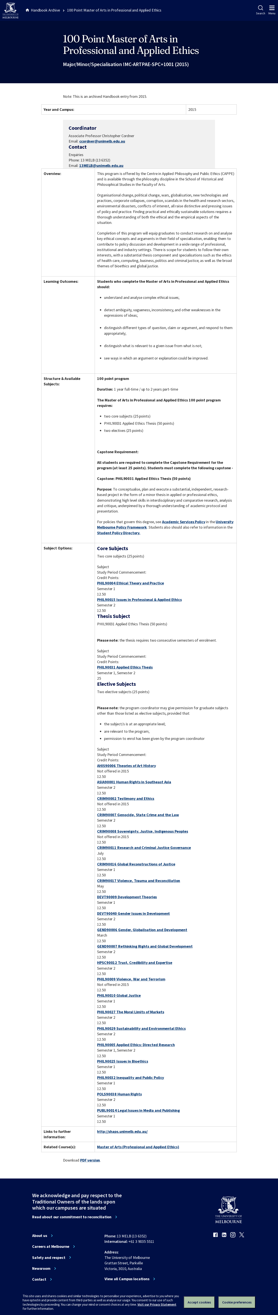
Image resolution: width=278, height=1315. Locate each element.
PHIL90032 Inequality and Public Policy (130, 1077)
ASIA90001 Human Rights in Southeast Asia (134, 781)
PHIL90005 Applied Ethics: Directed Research (136, 1044)
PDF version (90, 1160)
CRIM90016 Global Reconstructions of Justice (136, 864)
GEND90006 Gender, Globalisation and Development (142, 929)
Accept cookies (199, 1302)
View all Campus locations (126, 1279)
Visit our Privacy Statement (156, 1304)
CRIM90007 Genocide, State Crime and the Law (138, 814)
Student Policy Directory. (118, 532)
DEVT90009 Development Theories (127, 896)
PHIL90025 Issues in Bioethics (122, 1061)
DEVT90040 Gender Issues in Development (133, 913)
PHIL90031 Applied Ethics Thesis (125, 667)
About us (39, 1235)
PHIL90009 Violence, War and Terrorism (131, 979)
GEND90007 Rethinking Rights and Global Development (144, 946)
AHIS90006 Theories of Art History (126, 765)
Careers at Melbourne (50, 1246)
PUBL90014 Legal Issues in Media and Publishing (138, 1110)
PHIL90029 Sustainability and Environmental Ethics (141, 1028)
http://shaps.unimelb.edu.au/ (122, 1131)
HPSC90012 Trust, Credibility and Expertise (134, 962)
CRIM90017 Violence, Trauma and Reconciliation (138, 880)
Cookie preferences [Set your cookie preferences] (237, 1302)
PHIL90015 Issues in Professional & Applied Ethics (139, 599)
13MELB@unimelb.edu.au (101, 166)
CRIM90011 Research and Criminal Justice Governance (144, 847)
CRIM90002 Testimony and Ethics (125, 798)
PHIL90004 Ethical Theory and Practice (130, 583)
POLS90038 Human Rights (119, 1094)
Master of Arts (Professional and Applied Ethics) (138, 1146)
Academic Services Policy (183, 521)
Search (260, 10)
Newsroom (41, 1268)
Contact (39, 1279)
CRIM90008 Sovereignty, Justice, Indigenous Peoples (142, 831)
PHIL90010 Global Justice (119, 995)
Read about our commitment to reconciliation (71, 1217)
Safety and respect (48, 1257)
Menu (271, 10)
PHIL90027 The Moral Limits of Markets (130, 1011)
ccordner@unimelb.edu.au (102, 141)
